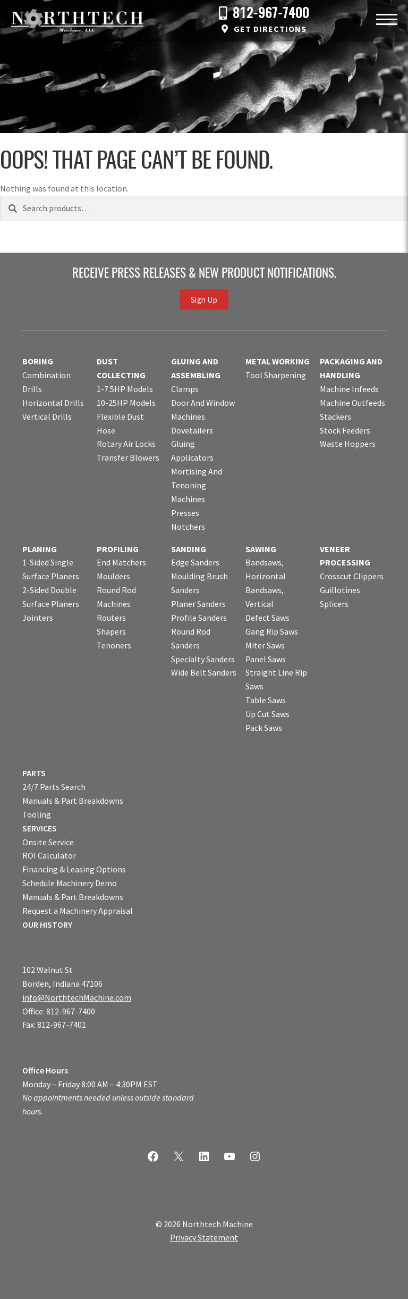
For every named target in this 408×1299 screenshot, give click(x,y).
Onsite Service (48, 842)
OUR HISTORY (47, 924)
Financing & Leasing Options (74, 869)
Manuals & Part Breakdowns (72, 800)
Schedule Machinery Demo (69, 883)
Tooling (36, 814)
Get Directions (270, 28)
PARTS (34, 773)
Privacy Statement (204, 1237)
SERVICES (39, 828)
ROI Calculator (49, 855)
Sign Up (204, 299)
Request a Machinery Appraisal (77, 910)
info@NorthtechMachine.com (76, 997)
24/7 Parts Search (54, 786)
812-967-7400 (271, 14)
